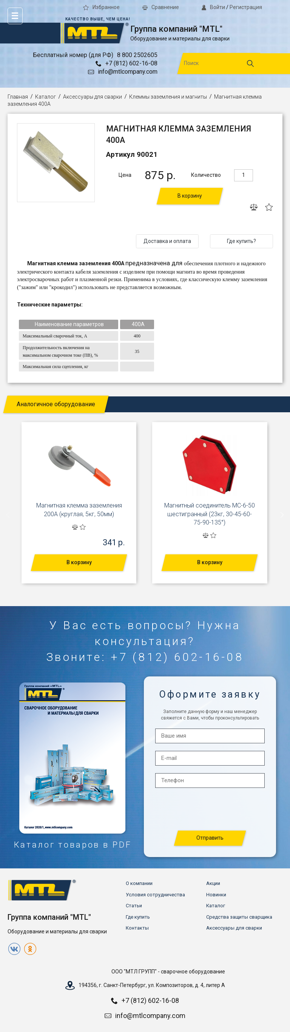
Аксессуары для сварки (92, 97)
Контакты (137, 928)
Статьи (134, 905)
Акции (213, 883)
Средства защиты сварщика (239, 917)
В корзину (189, 196)
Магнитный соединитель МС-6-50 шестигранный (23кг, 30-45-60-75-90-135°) (209, 514)
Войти (213, 7)
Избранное (101, 7)
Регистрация (246, 7)
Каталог (45, 97)
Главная (18, 97)
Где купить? (241, 241)
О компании (139, 883)
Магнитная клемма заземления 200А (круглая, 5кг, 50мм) (79, 509)
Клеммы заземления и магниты (168, 97)
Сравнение (160, 7)
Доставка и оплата (167, 241)
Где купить (138, 917)
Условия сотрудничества (155, 894)
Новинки (216, 894)
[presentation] (8, 514)
